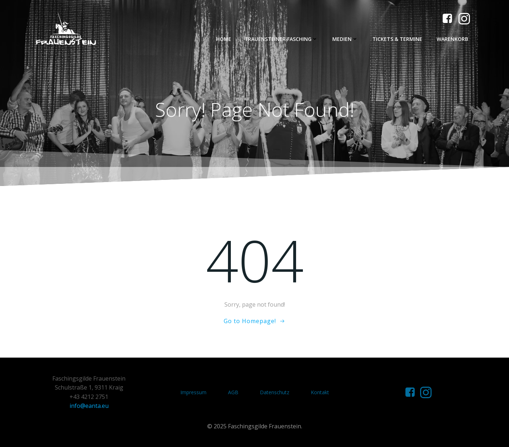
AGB (233, 392)
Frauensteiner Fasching (282, 39)
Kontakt (320, 392)
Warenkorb (452, 39)
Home (223, 39)
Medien (345, 39)
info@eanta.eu (89, 406)
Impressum (193, 392)
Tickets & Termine (397, 39)
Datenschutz (274, 392)
